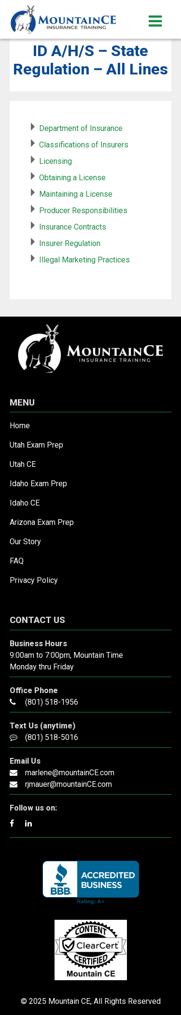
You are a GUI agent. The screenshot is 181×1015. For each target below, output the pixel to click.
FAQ (17, 561)
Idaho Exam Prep (38, 483)
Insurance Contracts (72, 227)
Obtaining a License (72, 177)
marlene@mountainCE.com (69, 772)
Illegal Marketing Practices (84, 259)
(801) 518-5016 (51, 737)
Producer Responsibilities (83, 210)
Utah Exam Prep (36, 445)
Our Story (25, 541)
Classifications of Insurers (83, 144)
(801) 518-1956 (51, 702)
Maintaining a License (75, 194)
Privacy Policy (34, 580)
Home (20, 425)
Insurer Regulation (69, 243)
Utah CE (23, 464)
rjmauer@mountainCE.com (68, 784)
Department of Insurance (81, 128)
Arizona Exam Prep (42, 522)
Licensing (55, 161)
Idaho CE (25, 503)
